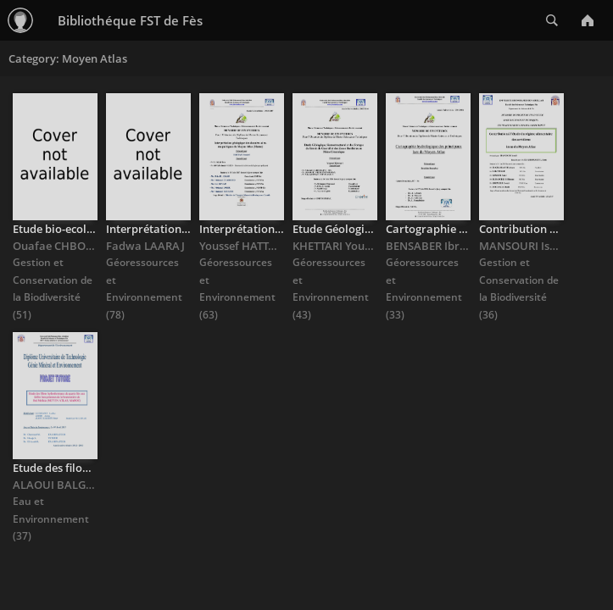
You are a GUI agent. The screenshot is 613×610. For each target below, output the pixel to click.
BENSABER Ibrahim (436, 245)
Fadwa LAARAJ (145, 245)
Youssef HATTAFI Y (246, 245)
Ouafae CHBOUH (58, 245)
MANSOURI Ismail (526, 245)
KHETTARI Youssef (339, 245)
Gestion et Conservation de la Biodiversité (52, 279)
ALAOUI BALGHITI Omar (76, 484)
